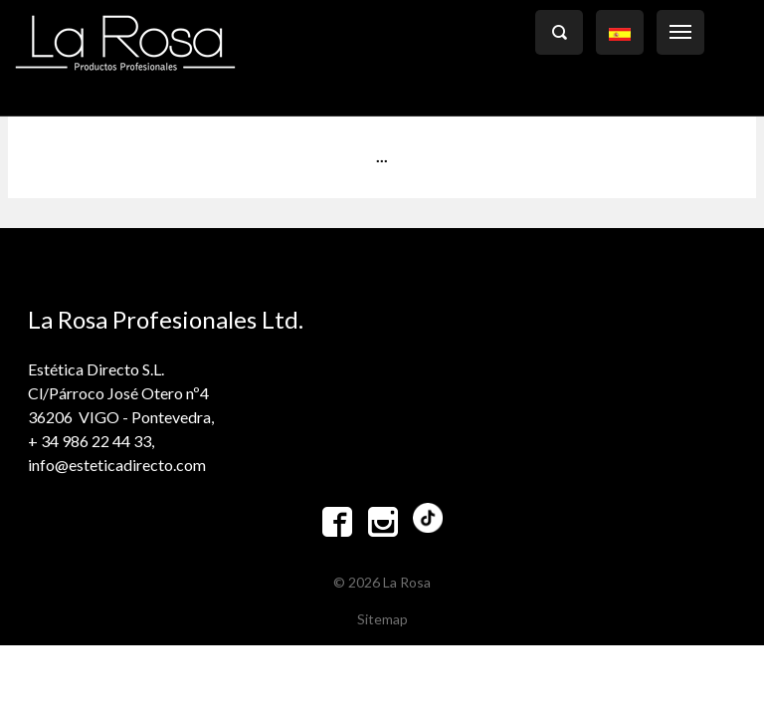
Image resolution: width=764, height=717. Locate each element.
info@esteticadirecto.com (117, 464)
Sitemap (382, 618)
